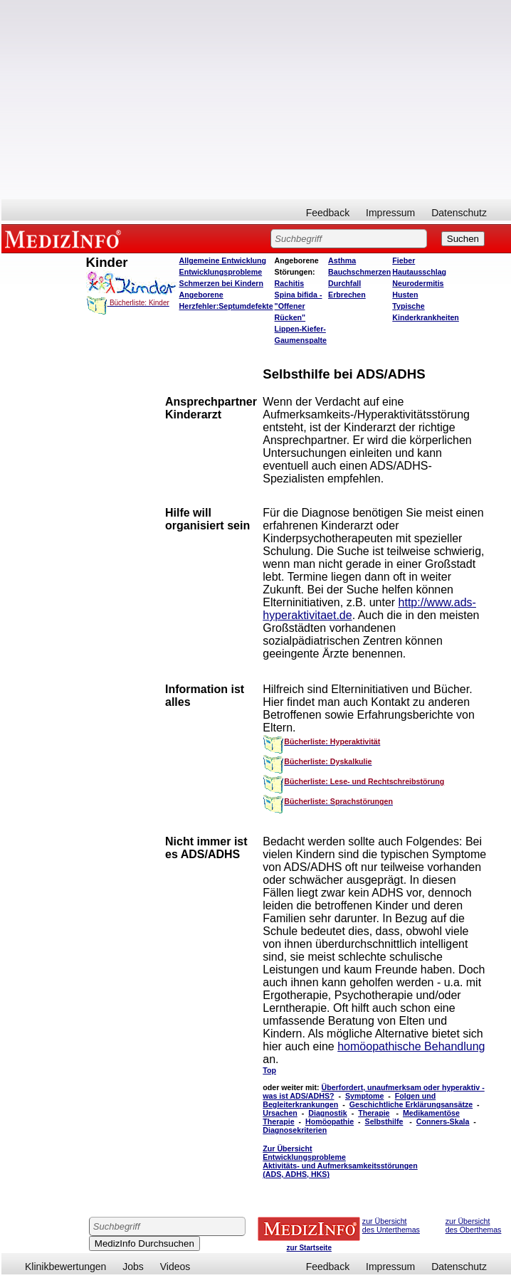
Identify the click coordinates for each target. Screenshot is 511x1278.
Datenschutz (459, 212)
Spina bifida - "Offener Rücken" (298, 306)
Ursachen (280, 1113)
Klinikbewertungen (65, 1266)
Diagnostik (327, 1113)
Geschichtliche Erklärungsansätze (411, 1104)
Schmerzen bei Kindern (221, 283)
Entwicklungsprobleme (221, 272)
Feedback (327, 212)
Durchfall (344, 283)
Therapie (373, 1113)
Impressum (390, 212)
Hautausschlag (419, 272)
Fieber (403, 260)
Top (269, 1070)
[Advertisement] (256, 99)
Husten (405, 294)
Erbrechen (347, 294)
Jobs (133, 1266)
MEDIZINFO (65, 238)
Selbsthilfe (384, 1121)
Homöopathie (329, 1121)
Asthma (342, 260)
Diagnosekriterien (295, 1130)
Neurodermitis (417, 283)
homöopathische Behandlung (411, 1046)
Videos (175, 1266)
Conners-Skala (443, 1121)
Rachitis (289, 283)
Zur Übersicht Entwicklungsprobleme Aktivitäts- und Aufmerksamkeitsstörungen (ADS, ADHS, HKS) (340, 1161)
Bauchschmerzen (359, 272)
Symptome (364, 1096)
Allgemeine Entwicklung (223, 260)
